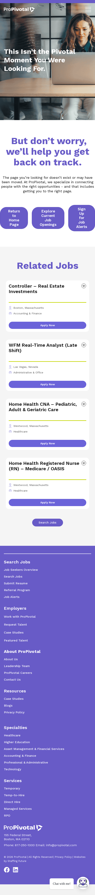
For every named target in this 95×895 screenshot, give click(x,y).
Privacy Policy (63, 856)
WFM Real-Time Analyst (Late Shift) (43, 347)
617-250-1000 (25, 845)
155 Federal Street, (18, 835)
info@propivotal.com (61, 845)
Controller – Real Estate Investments (36, 288)
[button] (87, 9)
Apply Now (47, 325)
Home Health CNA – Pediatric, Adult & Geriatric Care (43, 407)
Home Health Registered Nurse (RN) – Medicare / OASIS (44, 466)
